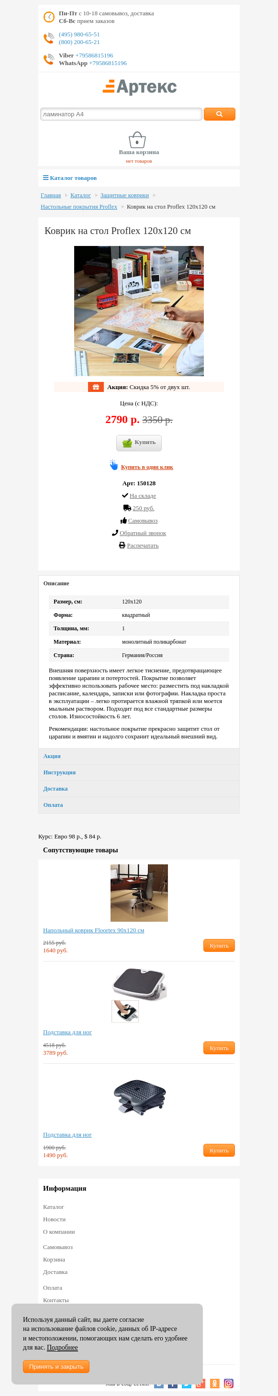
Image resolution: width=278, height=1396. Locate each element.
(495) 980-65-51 (79, 34)
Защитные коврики (124, 195)
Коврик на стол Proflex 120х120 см (171, 206)
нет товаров (139, 161)
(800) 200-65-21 (79, 41)
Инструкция (60, 772)
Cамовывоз (143, 520)
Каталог (80, 195)
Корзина (54, 1259)
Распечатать (143, 545)
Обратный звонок (143, 532)
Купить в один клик (147, 467)
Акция (52, 756)
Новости (54, 1219)
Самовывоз (58, 1247)
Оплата (53, 805)
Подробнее (62, 1347)
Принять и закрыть (56, 1366)
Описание (56, 583)
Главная (51, 195)
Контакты (56, 1300)
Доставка (56, 788)
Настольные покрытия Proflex (79, 206)
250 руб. (143, 508)
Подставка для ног (67, 1032)
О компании (59, 1231)
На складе (143, 495)
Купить (139, 443)
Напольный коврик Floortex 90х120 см (93, 930)
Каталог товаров (70, 177)
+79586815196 (93, 55)
